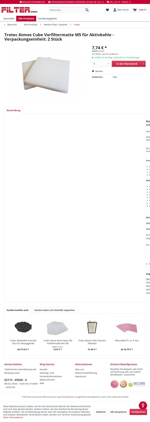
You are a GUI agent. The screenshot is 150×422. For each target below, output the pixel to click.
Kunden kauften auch (17, 310)
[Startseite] (8, 18)
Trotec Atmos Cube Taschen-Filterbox (92, 342)
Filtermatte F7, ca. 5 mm (127, 340)
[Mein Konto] (121, 10)
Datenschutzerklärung (86, 372)
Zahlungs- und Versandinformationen (51, 374)
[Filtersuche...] (69, 10)
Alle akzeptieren (118, 411)
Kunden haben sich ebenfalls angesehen (54, 310)
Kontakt (43, 369)
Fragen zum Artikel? (20, 263)
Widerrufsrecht (47, 379)
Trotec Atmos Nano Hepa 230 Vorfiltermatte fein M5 (58, 342)
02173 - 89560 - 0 (15, 380)
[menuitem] (69, 10)
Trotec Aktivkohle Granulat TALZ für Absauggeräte (23, 342)
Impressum (80, 376)
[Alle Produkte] (26, 18)
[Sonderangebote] (47, 18)
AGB (42, 383)
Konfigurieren (138, 411)
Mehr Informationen (13, 417)
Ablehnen (101, 411)
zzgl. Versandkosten (110, 54)
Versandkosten (68, 397)
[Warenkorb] (140, 10)
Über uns (79, 369)
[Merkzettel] (107, 10)
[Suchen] (87, 10)
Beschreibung (13, 110)
